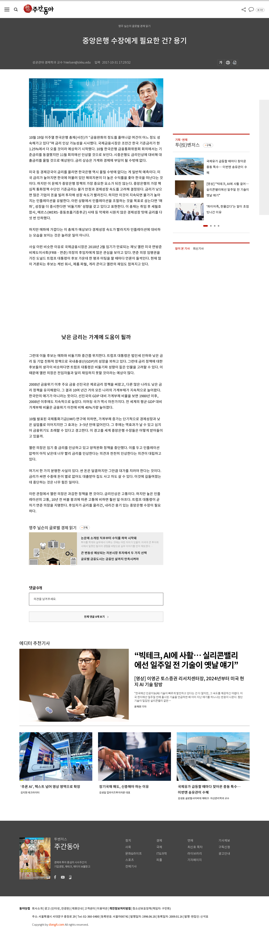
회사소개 (37, 908)
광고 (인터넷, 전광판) (57, 908)
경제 (159, 840)
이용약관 (102, 908)
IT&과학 (161, 853)
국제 (159, 847)
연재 (190, 840)
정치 (128, 840)
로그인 (260, 10)
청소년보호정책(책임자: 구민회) (152, 908)
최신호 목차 (195, 847)
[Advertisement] (86, 297)
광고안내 (224, 853)
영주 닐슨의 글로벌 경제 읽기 (53, 527)
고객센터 (89, 908)
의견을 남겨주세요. (45, 599)
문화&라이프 (133, 853)
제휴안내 (77, 908)
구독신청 (224, 847)
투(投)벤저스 (187, 145)
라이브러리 (194, 853)
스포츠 (129, 860)
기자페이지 (194, 860)
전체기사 (131, 866)
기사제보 (224, 840)
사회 (128, 847)
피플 (159, 860)
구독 (85, 527)
